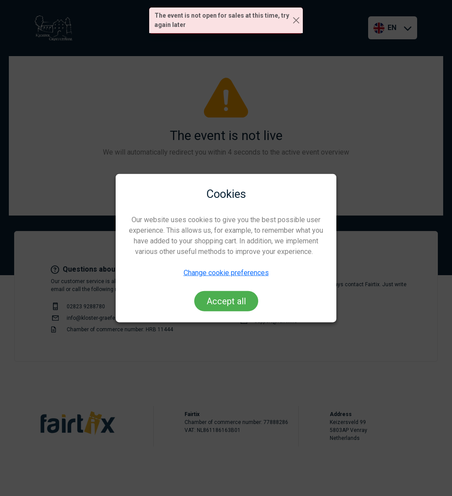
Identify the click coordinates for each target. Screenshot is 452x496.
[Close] (296, 20)
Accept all (226, 301)
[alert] (226, 20)
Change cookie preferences (226, 273)
